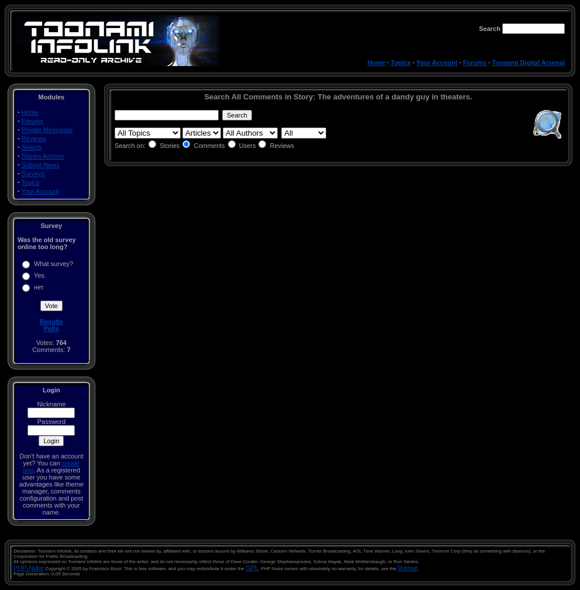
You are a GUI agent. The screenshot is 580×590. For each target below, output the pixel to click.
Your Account (437, 62)
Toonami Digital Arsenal (528, 62)
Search (32, 147)
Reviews (34, 138)
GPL (252, 567)
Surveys (33, 173)
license (407, 567)
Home (376, 62)
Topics (401, 62)
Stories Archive (43, 156)
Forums (474, 62)
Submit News (41, 164)
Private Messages (47, 129)
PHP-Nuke (28, 567)
